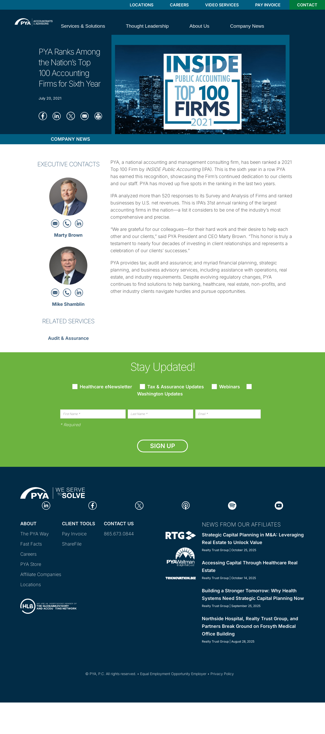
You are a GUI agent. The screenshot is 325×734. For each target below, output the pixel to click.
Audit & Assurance (68, 338)
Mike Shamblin (68, 304)
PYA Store (30, 564)
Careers (179, 4)
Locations (141, 4)
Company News (70, 139)
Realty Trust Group (215, 550)
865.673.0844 (119, 533)
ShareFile (72, 544)
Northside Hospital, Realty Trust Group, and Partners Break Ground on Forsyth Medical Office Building (250, 626)
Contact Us (119, 523)
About (28, 523)
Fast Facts (31, 544)
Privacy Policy (222, 674)
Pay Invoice (268, 4)
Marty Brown (68, 235)
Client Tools (78, 523)
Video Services (222, 4)
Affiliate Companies (40, 574)
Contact (307, 4)
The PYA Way (34, 533)
